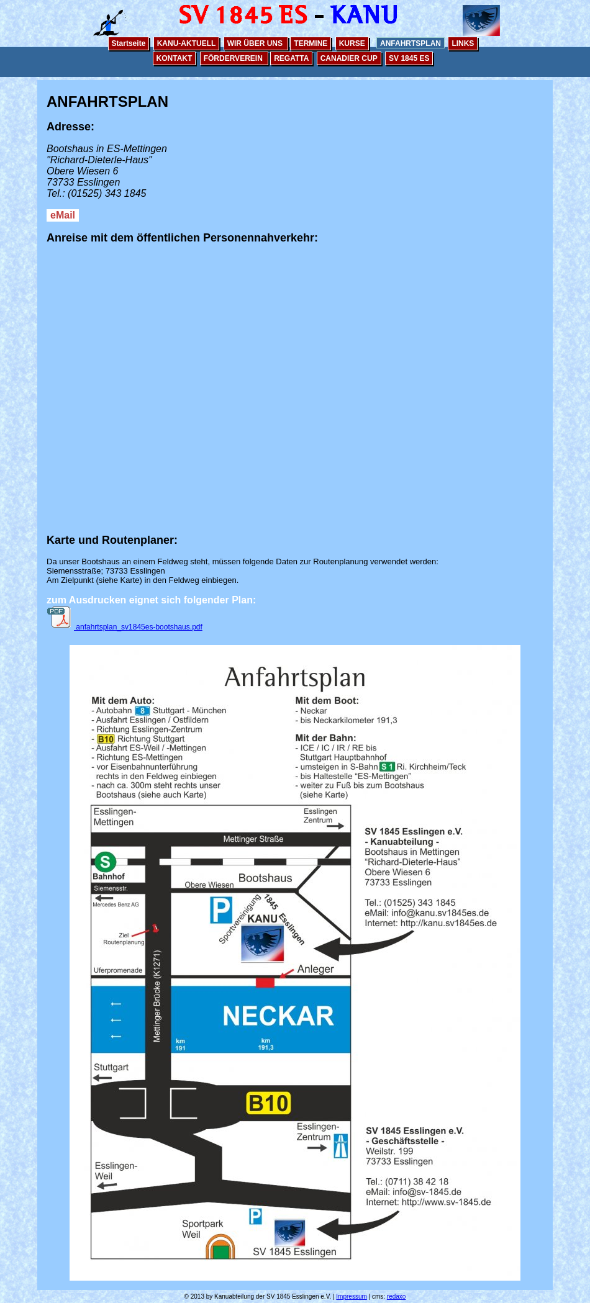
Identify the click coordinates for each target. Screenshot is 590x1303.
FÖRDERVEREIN (234, 58)
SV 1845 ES (409, 58)
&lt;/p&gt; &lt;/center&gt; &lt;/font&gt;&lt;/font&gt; (295, 379)
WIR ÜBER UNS (256, 43)
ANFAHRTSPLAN (410, 43)
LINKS (463, 43)
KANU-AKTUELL (186, 43)
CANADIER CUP (349, 58)
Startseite (129, 43)
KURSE (352, 43)
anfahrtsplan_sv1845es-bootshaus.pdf (124, 627)
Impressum (351, 1296)
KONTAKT (175, 58)
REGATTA (291, 58)
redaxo (396, 1296)
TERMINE (310, 43)
